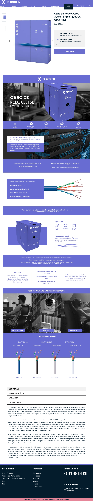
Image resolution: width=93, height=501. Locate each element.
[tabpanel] (46, 432)
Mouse (33, 7)
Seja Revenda (68, 7)
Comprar (70, 51)
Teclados (12, 7)
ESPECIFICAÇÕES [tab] (16, 393)
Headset (23, 7)
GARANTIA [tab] (13, 398)
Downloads (55, 7)
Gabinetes (37, 473)
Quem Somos (7, 473)
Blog (3, 484)
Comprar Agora (81, 6)
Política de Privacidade (11, 476)
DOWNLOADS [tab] (15, 402)
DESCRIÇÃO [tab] (14, 389)
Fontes (43, 7)
